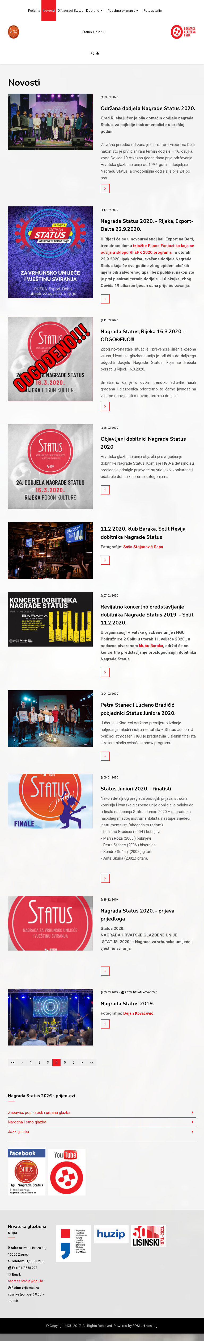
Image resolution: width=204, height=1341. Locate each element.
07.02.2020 (109, 603)
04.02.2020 (109, 701)
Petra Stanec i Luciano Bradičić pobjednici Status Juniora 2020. (142, 716)
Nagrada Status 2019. (130, 1011)
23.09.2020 (109, 97)
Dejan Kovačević (138, 1020)
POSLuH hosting (145, 1333)
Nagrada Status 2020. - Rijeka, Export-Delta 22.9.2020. (142, 233)
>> (91, 1070)
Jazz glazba (18, 1138)
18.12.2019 (109, 907)
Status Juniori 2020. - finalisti (139, 796)
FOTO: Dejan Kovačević (139, 999)
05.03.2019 (109, 999)
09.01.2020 (109, 785)
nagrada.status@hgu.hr (25, 1288)
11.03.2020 (109, 328)
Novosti (49, 11)
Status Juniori (92, 32)
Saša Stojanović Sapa (143, 554)
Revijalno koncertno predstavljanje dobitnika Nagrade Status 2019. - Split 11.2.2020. (148, 622)
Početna (34, 11)
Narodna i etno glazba (27, 1129)
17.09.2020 (109, 217)
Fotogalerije (152, 11)
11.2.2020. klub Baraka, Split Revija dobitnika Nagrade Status (148, 541)
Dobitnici (93, 11)
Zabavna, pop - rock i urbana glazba (39, 1119)
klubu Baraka (151, 653)
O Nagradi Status (70, 11)
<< (13, 1070)
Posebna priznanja (121, 11)
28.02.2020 (109, 435)
